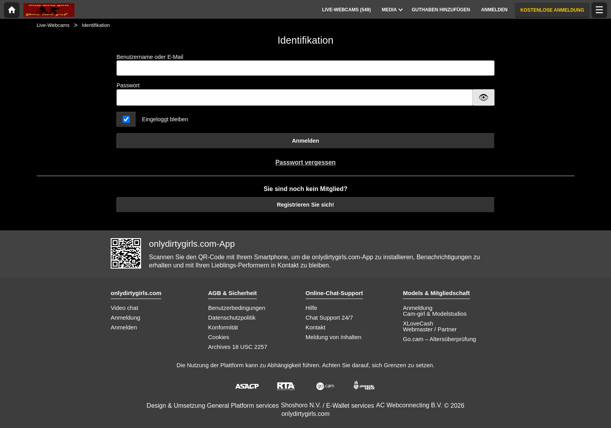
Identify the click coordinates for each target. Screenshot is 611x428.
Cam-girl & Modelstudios (434, 313)
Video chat (124, 307)
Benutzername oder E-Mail (305, 65)
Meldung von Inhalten (333, 337)
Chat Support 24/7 (329, 317)
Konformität (223, 327)
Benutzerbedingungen (236, 307)
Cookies (218, 337)
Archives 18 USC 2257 (237, 346)
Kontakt (315, 327)
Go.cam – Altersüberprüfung (439, 339)
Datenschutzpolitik (232, 317)
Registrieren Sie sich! (305, 205)
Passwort (128, 85)
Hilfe (311, 307)
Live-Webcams (53, 25)
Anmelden (305, 141)
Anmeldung (125, 317)
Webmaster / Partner (430, 329)
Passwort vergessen (305, 162)
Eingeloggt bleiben (165, 119)
